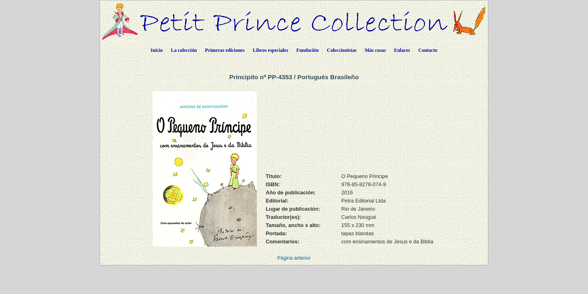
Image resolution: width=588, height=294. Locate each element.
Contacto (427, 50)
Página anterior (293, 258)
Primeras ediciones (225, 50)
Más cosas (375, 50)
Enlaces (402, 50)
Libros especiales (270, 50)
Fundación (307, 50)
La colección (184, 50)
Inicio (157, 50)
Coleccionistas (342, 50)
